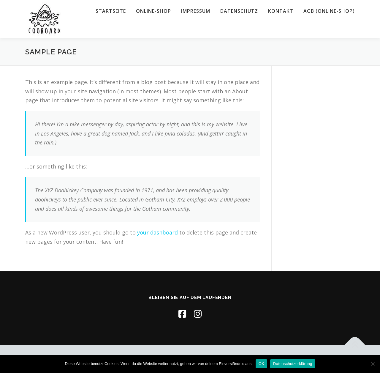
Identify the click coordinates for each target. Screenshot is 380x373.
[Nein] (373, 364)
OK (261, 363)
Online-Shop (153, 11)
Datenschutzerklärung (292, 363)
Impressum (195, 11)
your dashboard (157, 232)
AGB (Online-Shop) (329, 11)
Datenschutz (239, 11)
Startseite (111, 11)
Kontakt (280, 11)
